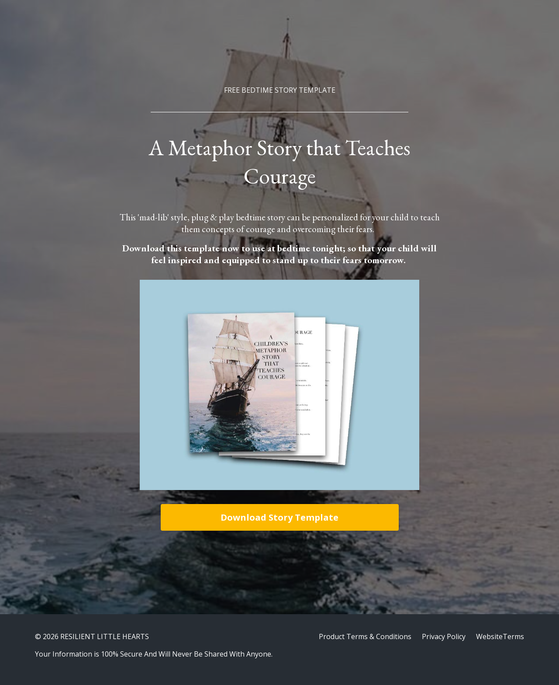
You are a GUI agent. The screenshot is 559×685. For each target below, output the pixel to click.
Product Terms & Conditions (365, 636)
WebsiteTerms (500, 636)
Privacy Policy (444, 636)
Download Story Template (279, 517)
